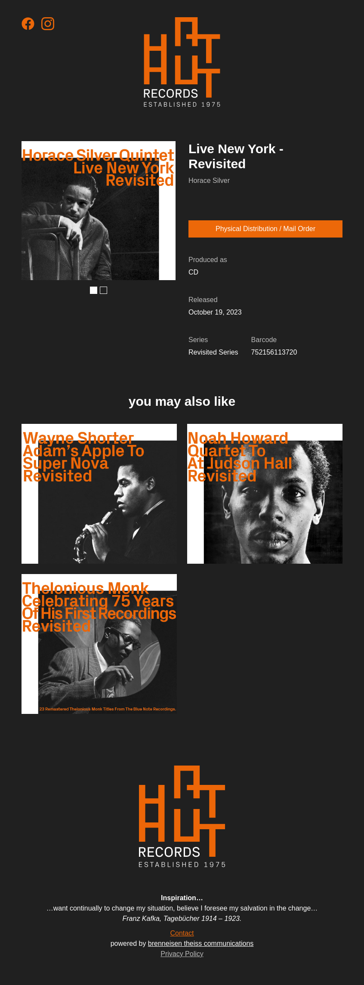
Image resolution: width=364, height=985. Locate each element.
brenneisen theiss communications (200, 943)
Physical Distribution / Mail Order (265, 228)
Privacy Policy (182, 953)
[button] (93, 290)
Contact (182, 933)
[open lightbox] (99, 210)
